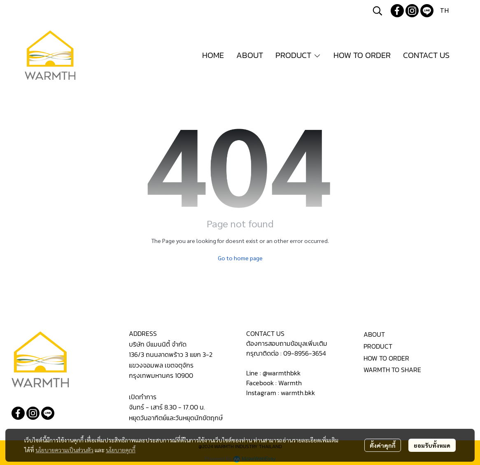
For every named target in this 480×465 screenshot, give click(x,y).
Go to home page (240, 257)
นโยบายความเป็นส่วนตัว (64, 449)
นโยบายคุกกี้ (120, 449)
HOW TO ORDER (386, 358)
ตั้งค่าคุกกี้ (383, 445)
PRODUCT (377, 346)
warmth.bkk (298, 393)
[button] (377, 11)
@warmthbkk (282, 373)
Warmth (290, 383)
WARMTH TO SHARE (392, 370)
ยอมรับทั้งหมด (432, 445)
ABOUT (374, 334)
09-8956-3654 (304, 353)
